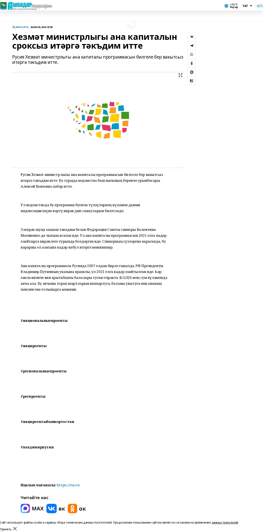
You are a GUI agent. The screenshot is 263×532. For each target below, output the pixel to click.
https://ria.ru (68, 485)
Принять (6, 529)
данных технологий (225, 522)
